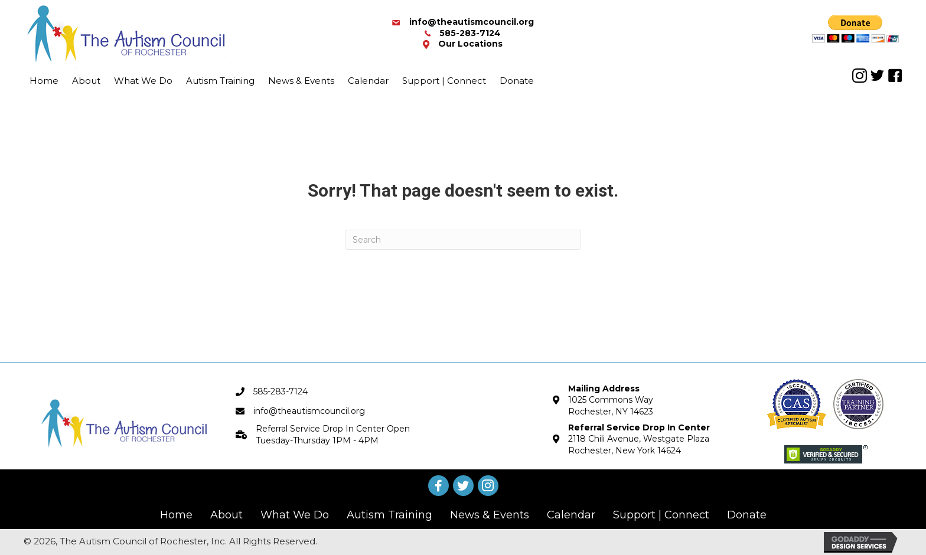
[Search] (463, 240)
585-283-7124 (470, 33)
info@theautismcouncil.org (471, 22)
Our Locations (470, 43)
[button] (859, 75)
